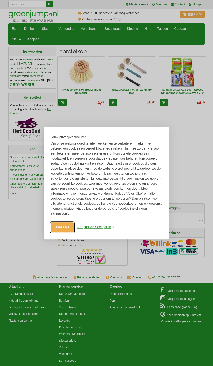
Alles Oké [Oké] (62, 227)
